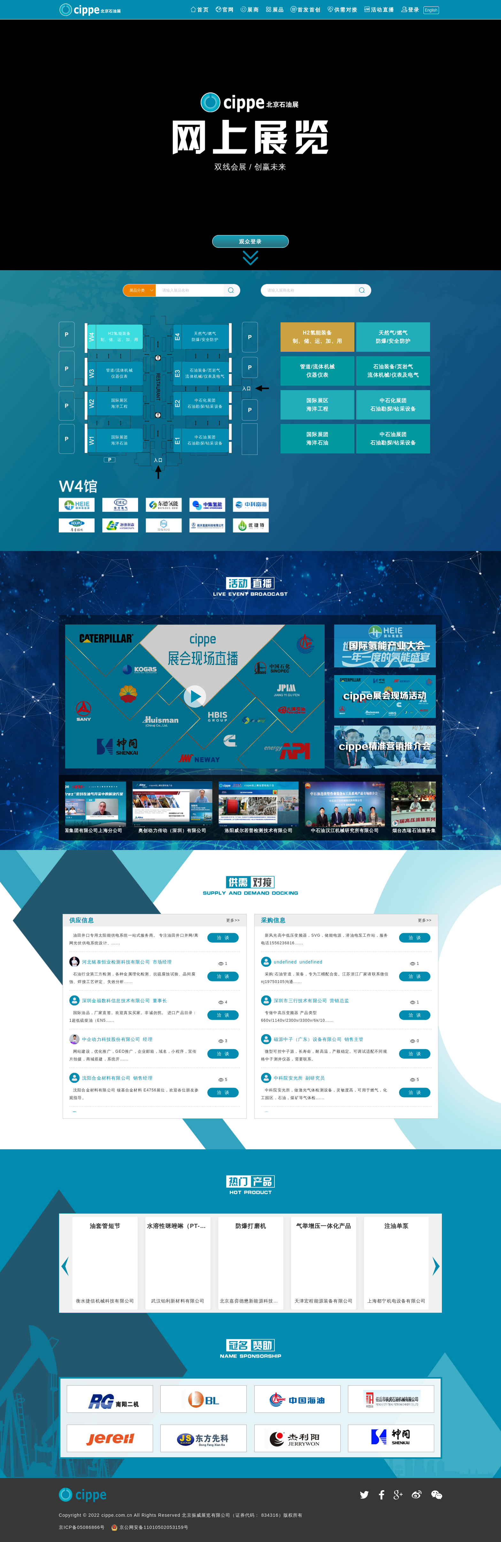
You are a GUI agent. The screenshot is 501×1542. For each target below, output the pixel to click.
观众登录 (250, 241)
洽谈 (224, 938)
